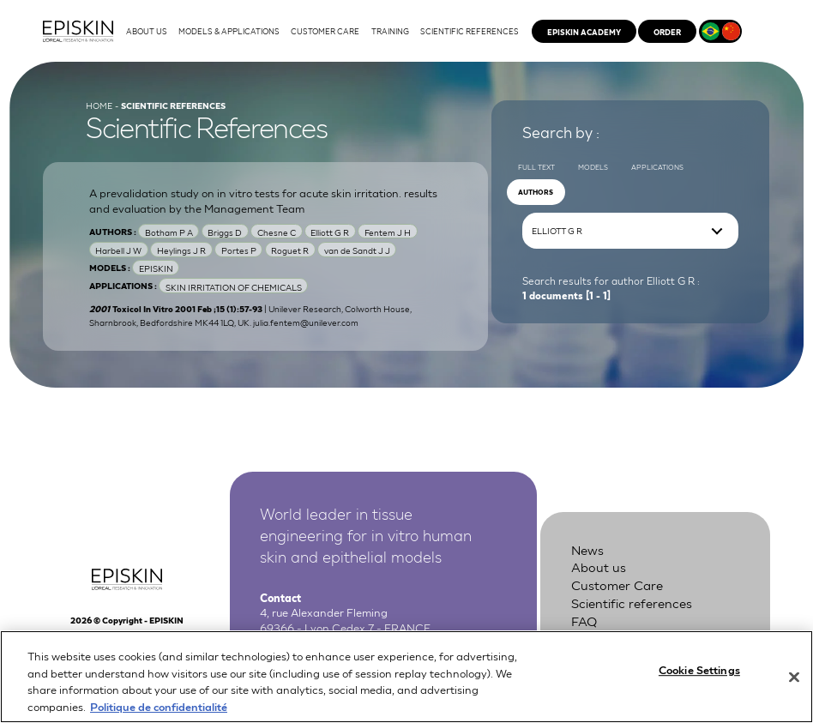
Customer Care (617, 584)
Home (99, 105)
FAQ (584, 620)
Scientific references (631, 602)
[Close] (794, 685)
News (587, 548)
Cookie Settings (699, 677)
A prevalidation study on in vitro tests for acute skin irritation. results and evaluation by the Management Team (263, 200)
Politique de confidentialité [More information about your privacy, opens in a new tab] (158, 714)
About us (598, 566)
